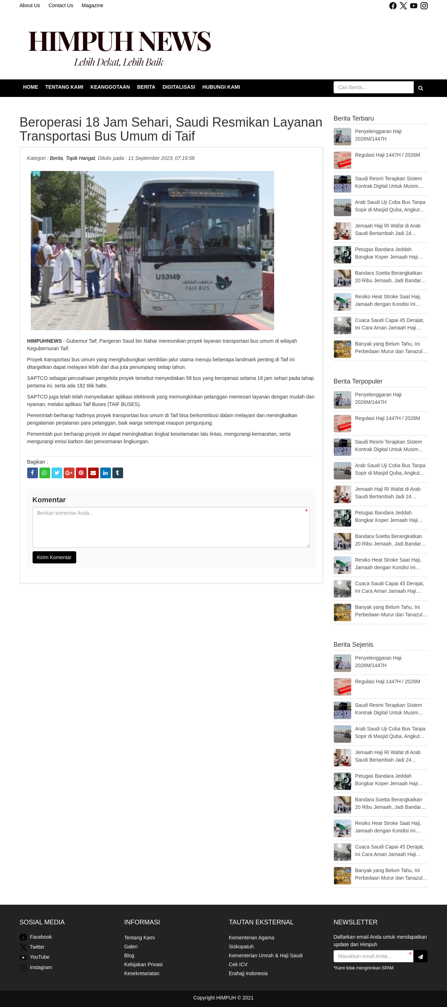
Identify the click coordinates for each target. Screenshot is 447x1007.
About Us (30, 5)
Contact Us (60, 5)
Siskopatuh (241, 946)
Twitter (32, 947)
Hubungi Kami (221, 87)
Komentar (49, 500)
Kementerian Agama (251, 937)
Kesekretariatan (141, 973)
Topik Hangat (80, 158)
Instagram (36, 967)
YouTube (35, 957)
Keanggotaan (110, 87)
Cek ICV (238, 964)
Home (30, 87)
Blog (129, 955)
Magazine (92, 5)
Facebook (36, 937)
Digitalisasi (178, 87)
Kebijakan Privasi (143, 964)
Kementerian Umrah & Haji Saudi (266, 955)
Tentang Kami (64, 87)
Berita (146, 87)
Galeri (130, 946)
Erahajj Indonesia (248, 973)
